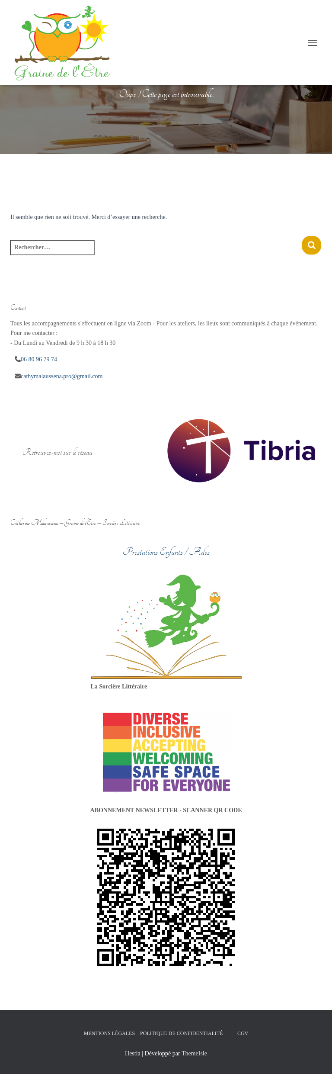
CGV (242, 1033)
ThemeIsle (194, 1053)
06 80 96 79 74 (39, 359)
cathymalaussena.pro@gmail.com (61, 376)
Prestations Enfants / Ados (166, 552)
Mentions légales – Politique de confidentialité (153, 1033)
